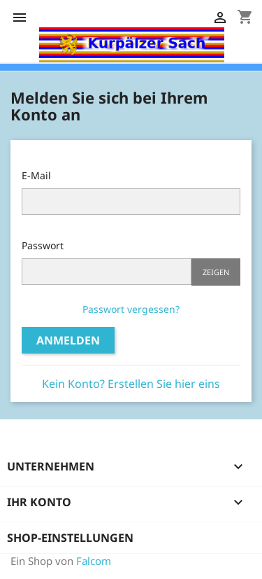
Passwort (43, 245)
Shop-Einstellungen (70, 537)
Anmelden (68, 340)
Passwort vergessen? (131, 309)
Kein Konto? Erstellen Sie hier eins (131, 383)
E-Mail (36, 175)
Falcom (93, 561)
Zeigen (216, 272)
